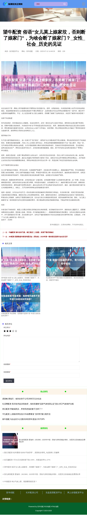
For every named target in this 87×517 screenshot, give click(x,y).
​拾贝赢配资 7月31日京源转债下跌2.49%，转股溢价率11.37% (27, 460)
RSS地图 (47, 506)
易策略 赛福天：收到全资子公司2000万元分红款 (21, 399)
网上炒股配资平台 (75, 492)
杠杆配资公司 (32, 492)
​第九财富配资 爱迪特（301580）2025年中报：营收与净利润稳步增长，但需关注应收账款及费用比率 (42, 474)
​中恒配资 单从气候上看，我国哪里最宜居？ (20, 481)
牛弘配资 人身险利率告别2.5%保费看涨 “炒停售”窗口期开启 (26, 414)
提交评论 (9, 381)
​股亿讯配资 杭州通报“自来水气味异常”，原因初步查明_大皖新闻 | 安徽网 (31, 452)
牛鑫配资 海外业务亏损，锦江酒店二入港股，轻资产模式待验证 (31, 232)
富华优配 (10, 492)
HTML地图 (54, 506)
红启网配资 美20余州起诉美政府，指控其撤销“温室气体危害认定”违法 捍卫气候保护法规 (38, 404)
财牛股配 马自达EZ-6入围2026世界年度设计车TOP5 (23, 419)
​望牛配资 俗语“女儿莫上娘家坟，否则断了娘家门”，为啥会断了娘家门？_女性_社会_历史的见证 (40, 467)
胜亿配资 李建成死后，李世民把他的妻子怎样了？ (22, 409)
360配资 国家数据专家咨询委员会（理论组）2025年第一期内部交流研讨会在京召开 (38, 237)
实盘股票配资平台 (54, 492)
